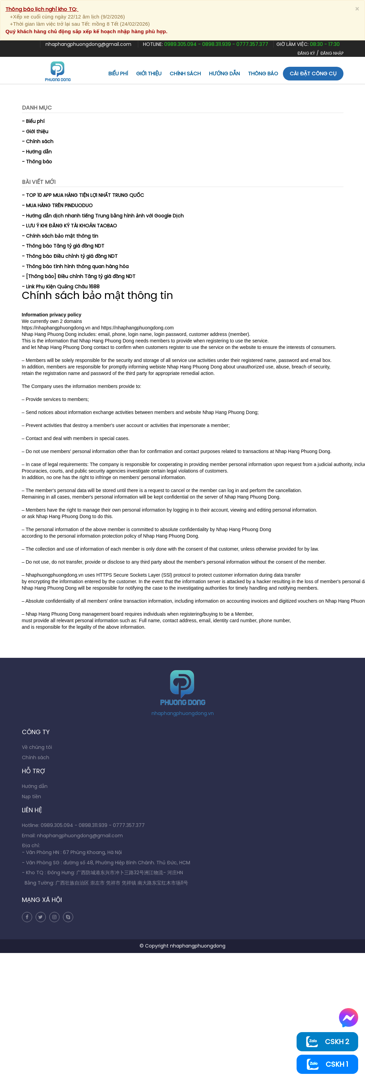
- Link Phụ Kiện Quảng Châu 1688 (61, 286)
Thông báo (263, 73)
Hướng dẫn (224, 73)
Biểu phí (118, 73)
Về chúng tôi (37, 747)
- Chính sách (37, 141)
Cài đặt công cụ (313, 73)
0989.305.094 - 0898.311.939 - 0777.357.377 (216, 44)
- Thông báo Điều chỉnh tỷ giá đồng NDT (70, 256)
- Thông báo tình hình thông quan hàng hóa (75, 266)
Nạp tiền (31, 796)
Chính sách (185, 73)
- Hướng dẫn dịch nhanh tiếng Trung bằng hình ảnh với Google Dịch (103, 215)
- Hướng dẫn (37, 151)
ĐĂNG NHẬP (331, 53)
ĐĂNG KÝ (306, 53)
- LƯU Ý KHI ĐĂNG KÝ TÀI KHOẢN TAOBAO (69, 225)
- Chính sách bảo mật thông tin (60, 236)
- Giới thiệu (35, 131)
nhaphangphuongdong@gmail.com (89, 44)
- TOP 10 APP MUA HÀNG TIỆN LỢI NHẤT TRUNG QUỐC (83, 195)
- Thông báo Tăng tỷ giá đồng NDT (63, 245)
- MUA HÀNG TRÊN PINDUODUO (57, 205)
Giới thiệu (148, 73)
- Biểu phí (33, 121)
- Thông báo (37, 161)
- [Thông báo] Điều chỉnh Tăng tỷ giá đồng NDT (78, 276)
